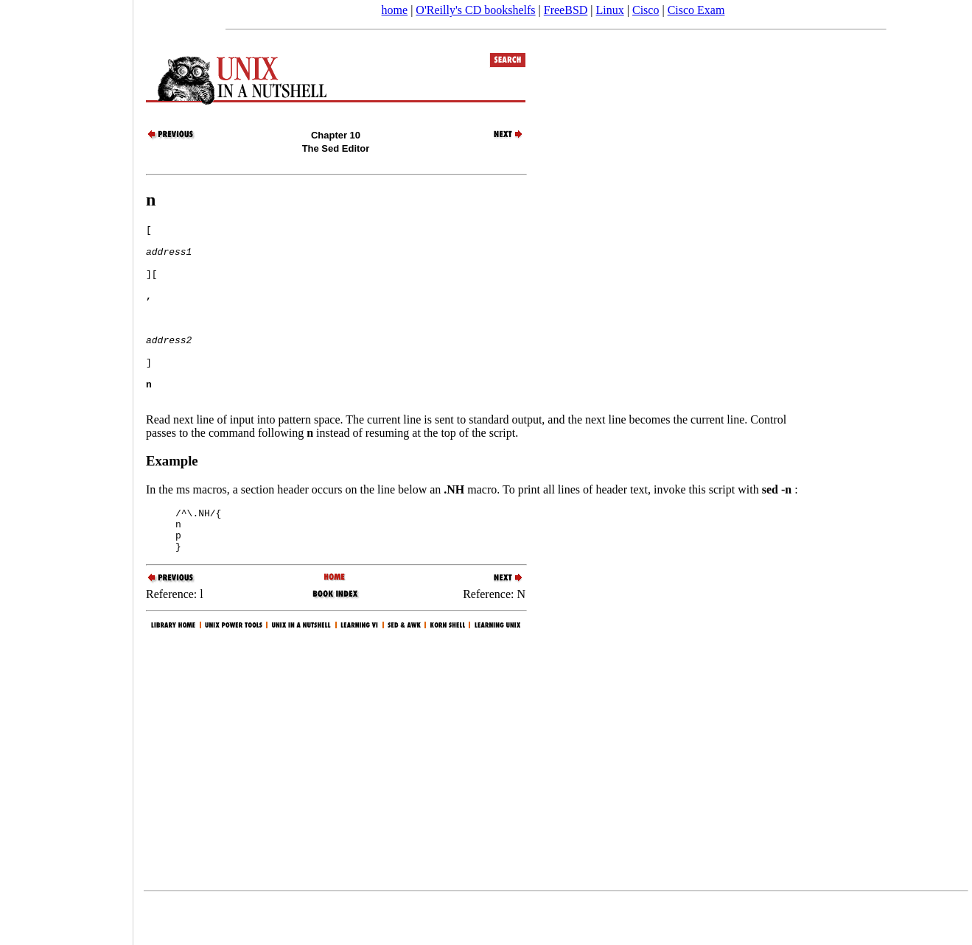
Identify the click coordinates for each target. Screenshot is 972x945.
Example (172, 496)
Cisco (645, 10)
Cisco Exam (696, 10)
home (395, 10)
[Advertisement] (66, 468)
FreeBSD (566, 10)
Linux (610, 10)
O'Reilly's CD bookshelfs (475, 10)
